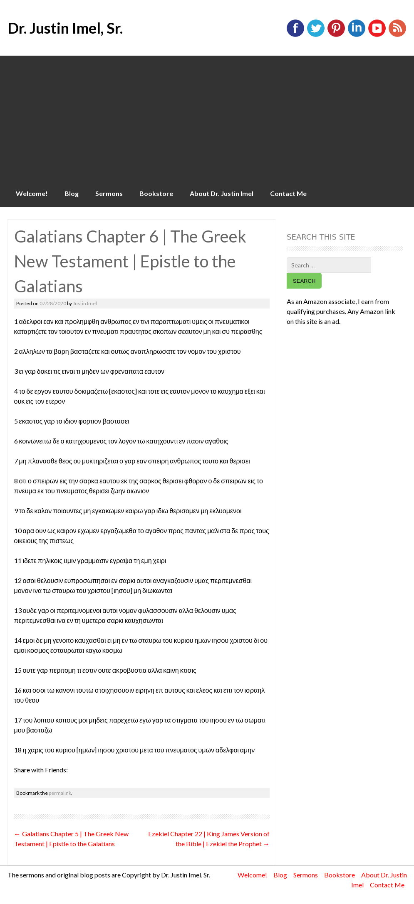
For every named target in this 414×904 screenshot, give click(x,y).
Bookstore (156, 193)
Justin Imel (85, 303)
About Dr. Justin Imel (221, 193)
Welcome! (32, 193)
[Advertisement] (207, 118)
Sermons (109, 193)
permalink (60, 793)
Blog (71, 193)
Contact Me (288, 193)
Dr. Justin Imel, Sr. (65, 28)
